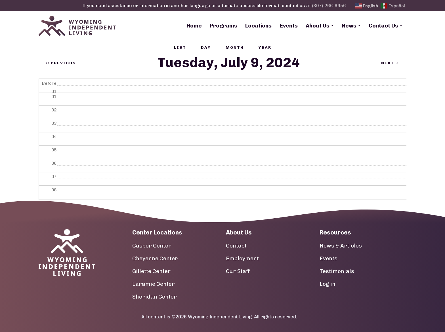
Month (235, 47)
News (349, 25)
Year (265, 47)
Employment (242, 258)
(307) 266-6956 (329, 5)
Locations (258, 25)
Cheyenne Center (155, 258)
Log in (327, 284)
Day (206, 47)
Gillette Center (151, 271)
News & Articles (341, 245)
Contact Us (383, 25)
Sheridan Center (154, 296)
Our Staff (238, 271)
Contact (236, 245)
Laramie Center (153, 284)
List (180, 47)
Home (194, 25)
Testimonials (337, 271)
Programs (223, 25)
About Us (317, 25)
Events (289, 25)
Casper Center (151, 245)
